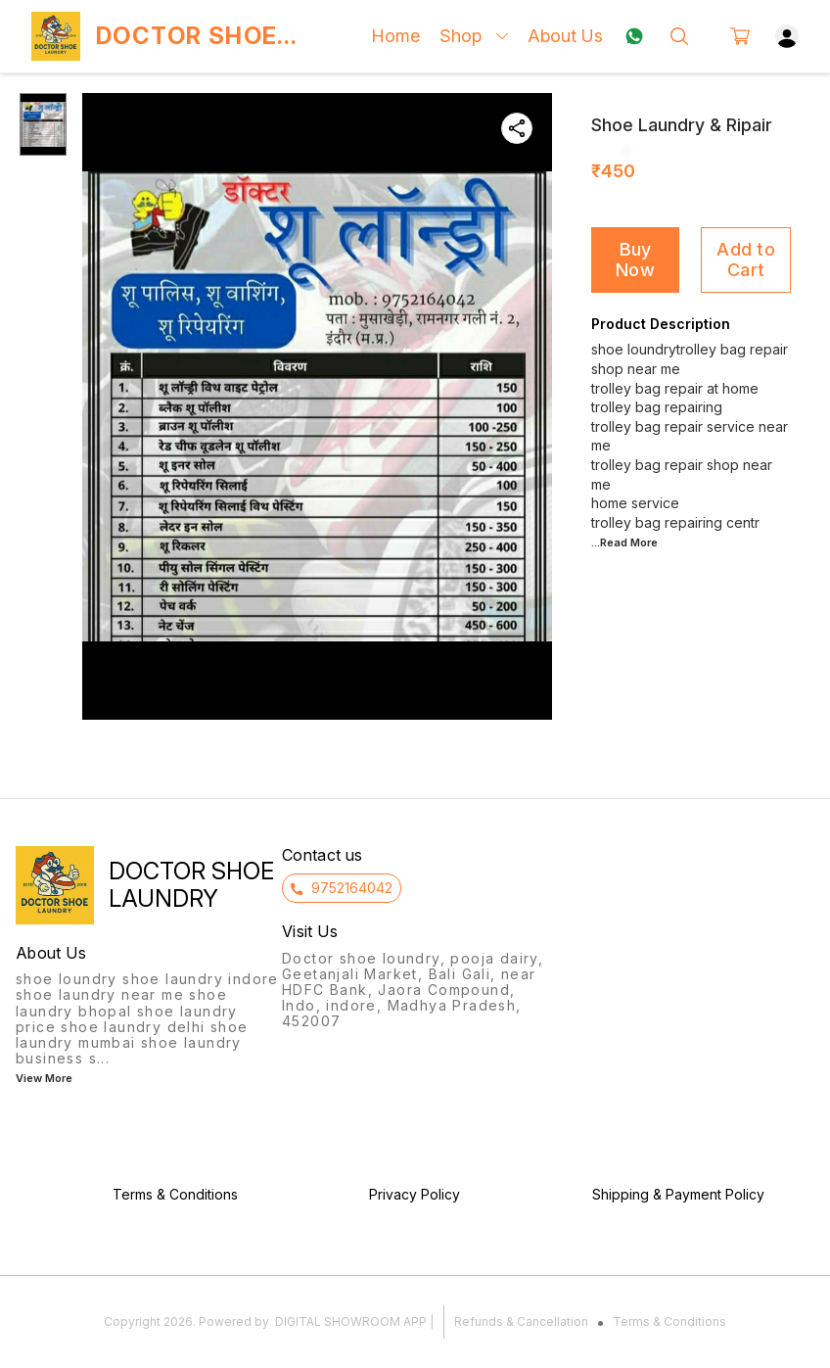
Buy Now (635, 259)
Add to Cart (745, 259)
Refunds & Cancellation (521, 1321)
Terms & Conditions (669, 1321)
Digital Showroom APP (351, 1321)
